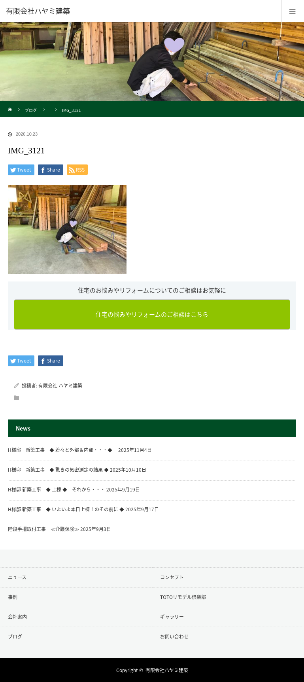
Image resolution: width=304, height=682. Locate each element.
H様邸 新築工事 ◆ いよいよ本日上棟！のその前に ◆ (66, 509)
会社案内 (17, 616)
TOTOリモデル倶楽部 (183, 597)
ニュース (17, 577)
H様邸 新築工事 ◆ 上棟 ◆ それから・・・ (56, 489)
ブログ (31, 110)
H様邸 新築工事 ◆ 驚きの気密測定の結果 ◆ (58, 469)
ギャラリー (172, 616)
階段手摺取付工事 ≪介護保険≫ (43, 529)
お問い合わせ (174, 636)
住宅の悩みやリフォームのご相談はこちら (152, 314)
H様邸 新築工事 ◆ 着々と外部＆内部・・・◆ (62, 449)
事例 (12, 597)
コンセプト (172, 577)
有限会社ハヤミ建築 (166, 670)
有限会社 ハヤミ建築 (60, 385)
